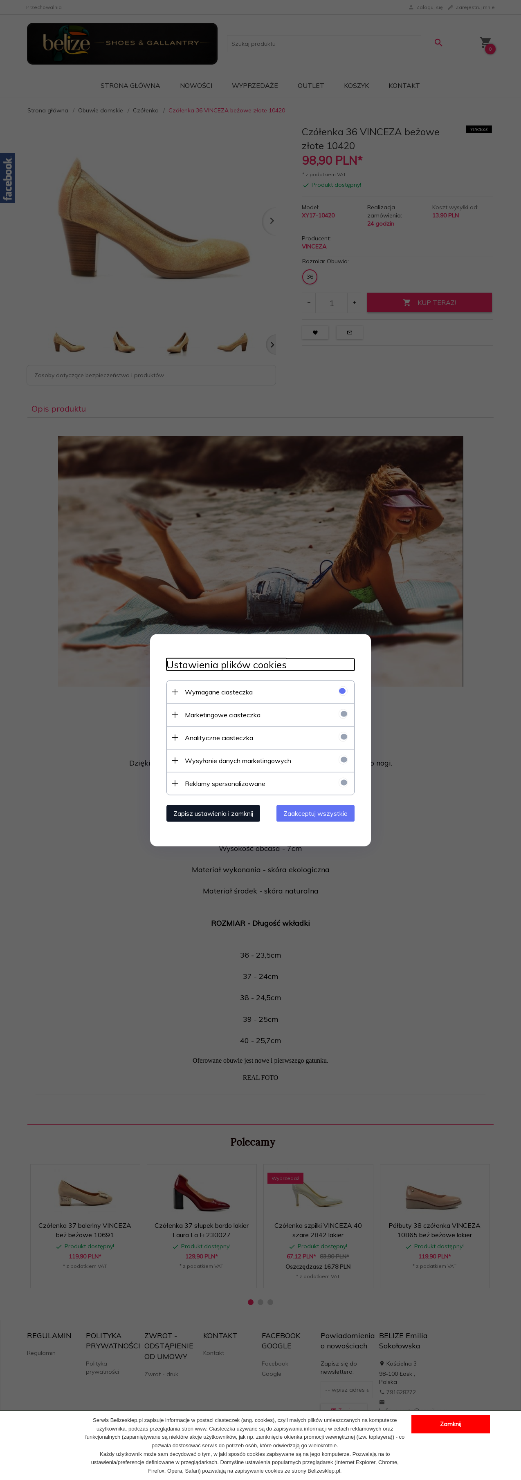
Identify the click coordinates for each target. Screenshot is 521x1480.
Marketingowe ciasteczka (222, 714)
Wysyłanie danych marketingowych (238, 760)
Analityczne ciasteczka (219, 737)
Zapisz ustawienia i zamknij (213, 813)
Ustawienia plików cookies (226, 664)
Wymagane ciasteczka (219, 691)
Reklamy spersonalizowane (225, 783)
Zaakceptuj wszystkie (315, 813)
